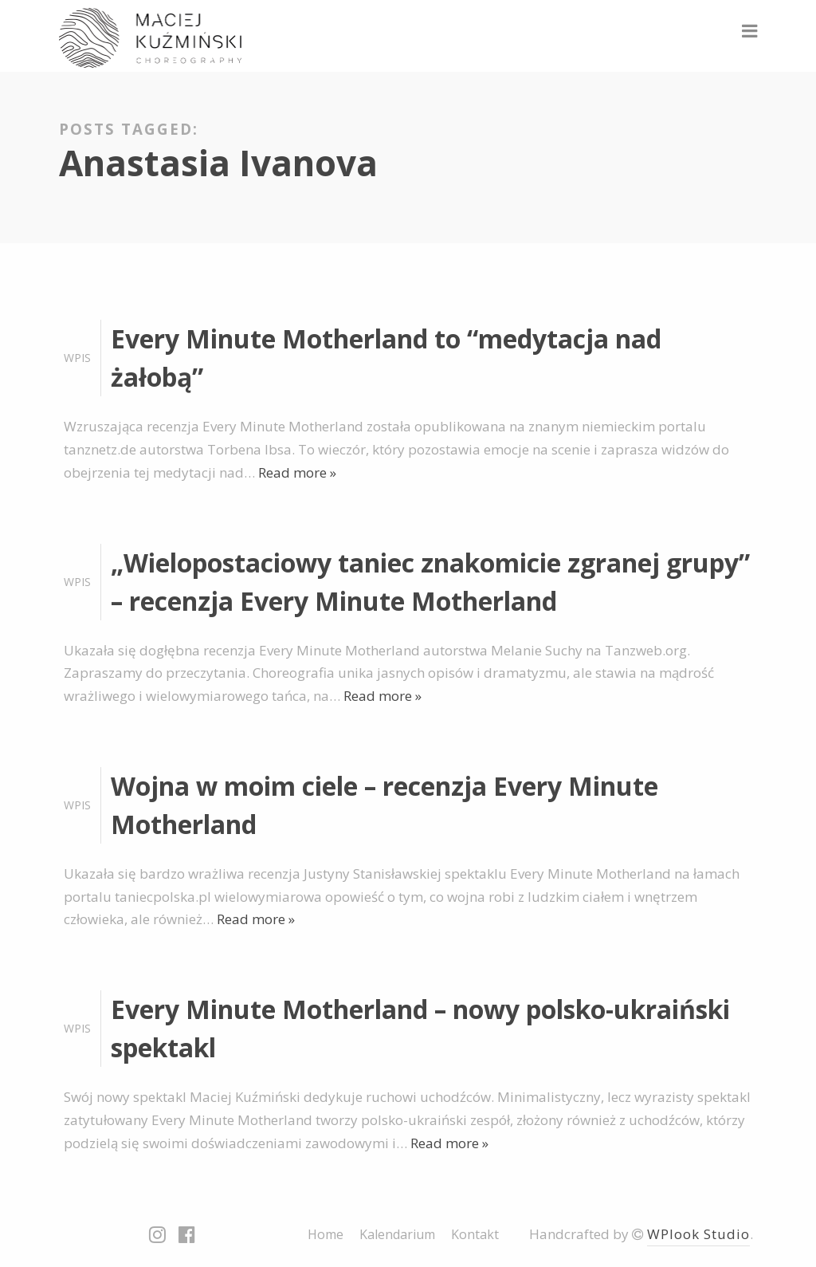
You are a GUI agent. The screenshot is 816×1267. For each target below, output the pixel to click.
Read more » (297, 472)
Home (325, 1234)
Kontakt (475, 1234)
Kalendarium (397, 1234)
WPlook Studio (698, 1234)
